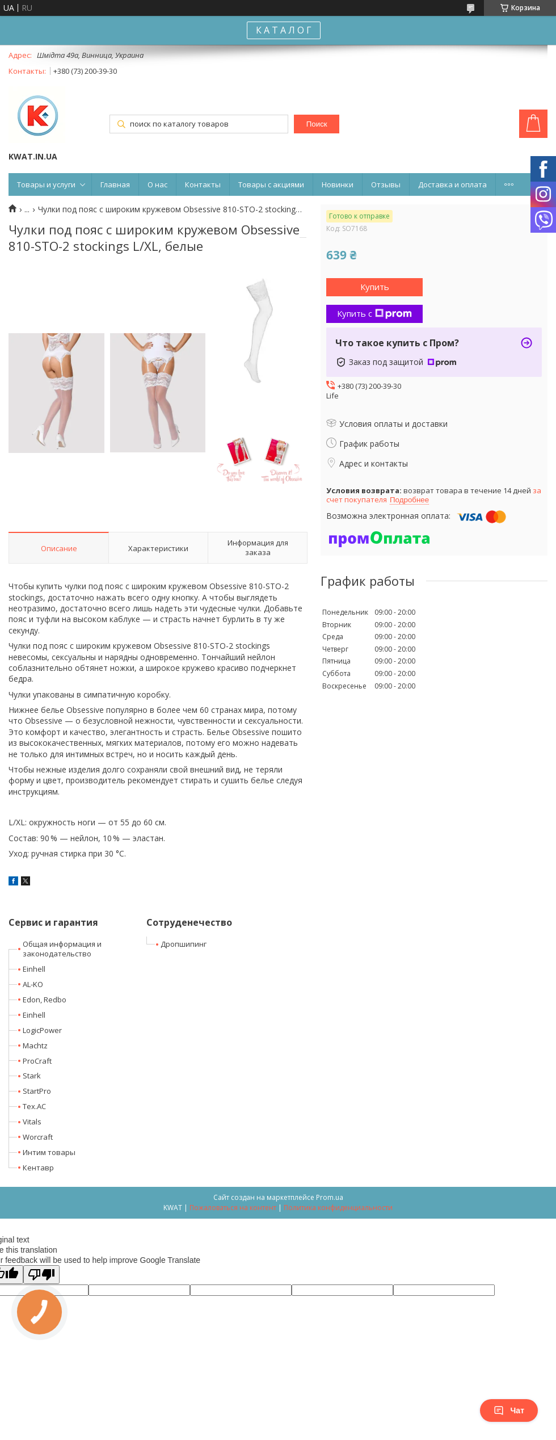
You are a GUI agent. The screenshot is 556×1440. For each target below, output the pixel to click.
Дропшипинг (184, 944)
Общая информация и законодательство (62, 949)
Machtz (35, 1045)
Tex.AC (34, 1106)
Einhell (34, 969)
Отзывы (386, 184)
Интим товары (49, 1152)
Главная (115, 184)
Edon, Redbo (44, 999)
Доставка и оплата (452, 184)
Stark (32, 1075)
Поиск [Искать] (316, 124)
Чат (509, 1410)
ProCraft (37, 1061)
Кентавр (38, 1167)
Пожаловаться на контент (232, 1207)
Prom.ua (329, 1197)
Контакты (203, 184)
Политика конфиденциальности (338, 1207)
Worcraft (38, 1137)
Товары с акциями (271, 184)
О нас (157, 184)
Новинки (337, 184)
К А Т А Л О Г (283, 30)
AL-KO (33, 984)
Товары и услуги (46, 184)
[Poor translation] (41, 1274)
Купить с (374, 313)
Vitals (32, 1121)
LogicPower (42, 1030)
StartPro (37, 1091)
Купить (374, 286)
